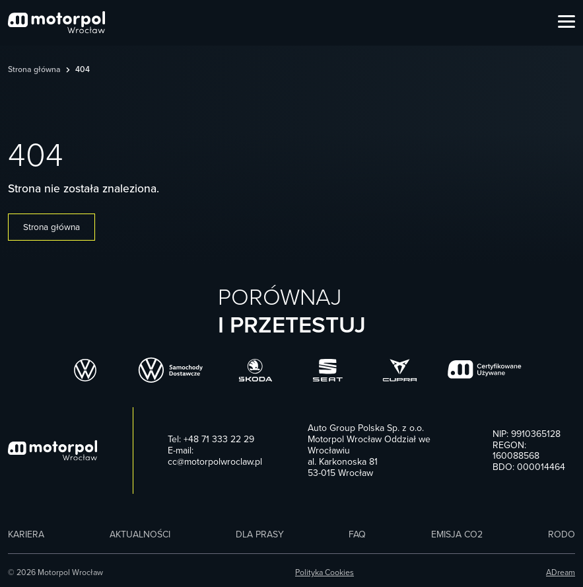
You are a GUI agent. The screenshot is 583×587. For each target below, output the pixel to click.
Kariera (26, 534)
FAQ (357, 534)
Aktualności (140, 534)
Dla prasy (260, 534)
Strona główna (34, 70)
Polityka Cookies (324, 573)
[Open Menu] (566, 22)
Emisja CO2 (457, 534)
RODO (561, 534)
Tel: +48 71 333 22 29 (211, 439)
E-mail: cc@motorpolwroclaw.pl (215, 456)
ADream (560, 573)
